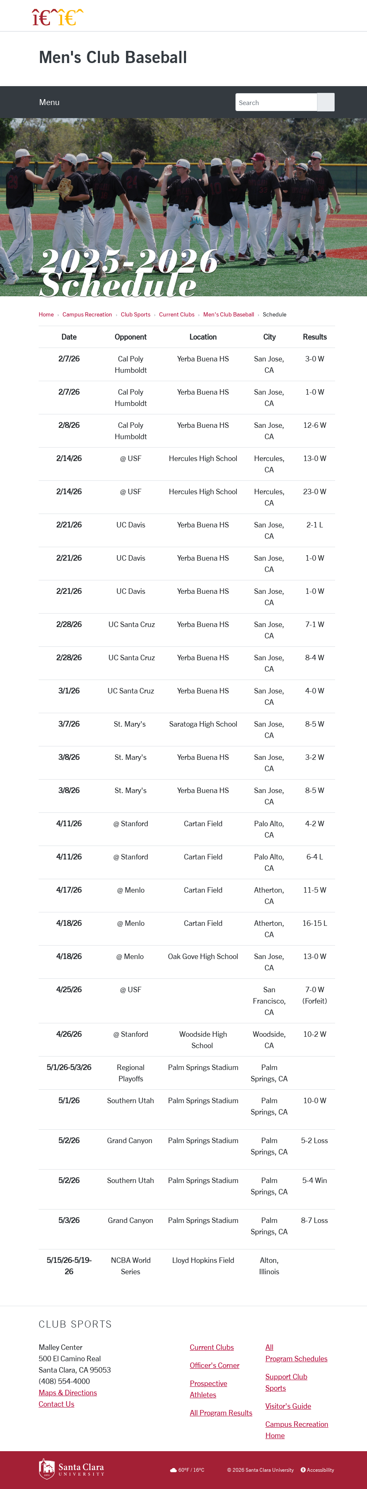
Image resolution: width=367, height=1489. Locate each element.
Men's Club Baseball (113, 56)
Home (46, 314)
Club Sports (135, 314)
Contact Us (56, 1403)
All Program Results (221, 1412)
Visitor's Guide (288, 1406)
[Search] (276, 102)
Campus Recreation (87, 314)
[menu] (49, 102)
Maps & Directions (68, 1392)
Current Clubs (176, 314)
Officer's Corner (214, 1365)
